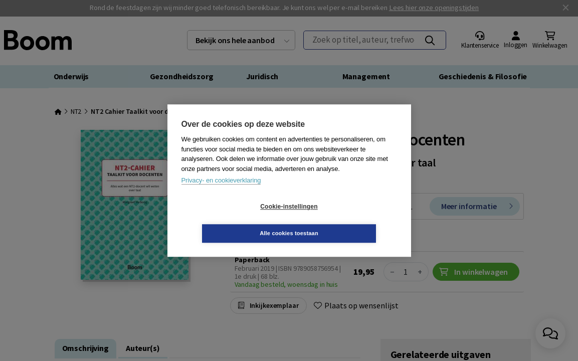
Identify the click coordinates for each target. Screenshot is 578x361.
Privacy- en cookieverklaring (221, 194)
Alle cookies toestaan (348, 220)
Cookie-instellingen (229, 220)
